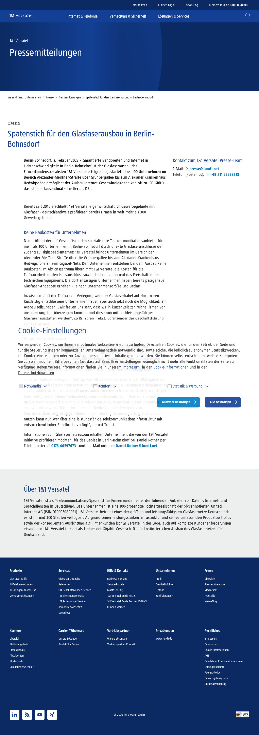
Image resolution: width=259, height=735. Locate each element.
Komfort (104, 386)
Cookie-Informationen (171, 367)
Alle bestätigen (220, 402)
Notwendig (32, 386)
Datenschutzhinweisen (36, 372)
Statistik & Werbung (188, 386)
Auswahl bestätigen (176, 402)
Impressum (131, 367)
